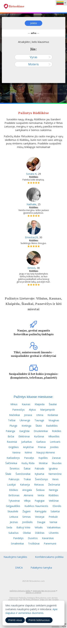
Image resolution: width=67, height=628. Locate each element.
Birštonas (13, 495)
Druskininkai (41, 431)
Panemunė (50, 543)
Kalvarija (25, 484)
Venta (41, 495)
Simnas (26, 516)
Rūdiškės (53, 495)
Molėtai (43, 463)
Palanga (10, 431)
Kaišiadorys (13, 457)
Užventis (54, 532)
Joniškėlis (27, 522)
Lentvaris (55, 441)
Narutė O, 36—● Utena (21, 95)
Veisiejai (39, 516)
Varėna (16, 452)
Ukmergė (25, 420)
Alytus (32, 409)
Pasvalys (29, 457)
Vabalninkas (54, 527)
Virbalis (39, 527)
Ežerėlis (57, 506)
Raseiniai (12, 441)
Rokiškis (56, 431)
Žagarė (27, 511)
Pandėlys (18, 538)
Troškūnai (33, 543)
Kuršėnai (39, 436)
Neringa (53, 490)
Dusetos (33, 538)
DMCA (19, 567)
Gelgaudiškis (13, 506)
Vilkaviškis (53, 436)
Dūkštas (39, 532)
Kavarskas (48, 538)
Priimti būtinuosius (39, 620)
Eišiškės (13, 490)
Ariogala (27, 490)
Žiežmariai (54, 484)
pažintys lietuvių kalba (20, 590)
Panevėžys (18, 409)
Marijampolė (47, 409)
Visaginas (53, 420)
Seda (9, 527)
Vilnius (14, 404)
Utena (39, 415)
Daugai (41, 522)
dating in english (33, 592)
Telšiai (11, 420)
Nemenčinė (55, 474)
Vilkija (27, 500)
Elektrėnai (24, 436)
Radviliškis (52, 425)
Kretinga (26, 425)
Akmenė (28, 495)
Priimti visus (15, 620)
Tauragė (39, 420)
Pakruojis (14, 479)
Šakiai (27, 468)
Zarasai (56, 457)
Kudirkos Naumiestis (36, 506)
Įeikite (33, 23)
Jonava (28, 415)
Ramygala (40, 511)
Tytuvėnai (14, 500)
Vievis (55, 479)
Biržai (11, 436)
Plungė (13, 425)
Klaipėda (39, 404)
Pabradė (39, 468)
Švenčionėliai (23, 474)
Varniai (53, 522)
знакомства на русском (44, 590)
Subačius (13, 532)
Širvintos (14, 468)
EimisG (31, 268)
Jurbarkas (26, 441)
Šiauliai (53, 404)
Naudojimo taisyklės (15, 557)
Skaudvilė (13, 511)
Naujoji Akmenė (45, 452)
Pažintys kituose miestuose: (33, 397)
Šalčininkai (11, 463)
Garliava (41, 441)
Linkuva (13, 516)
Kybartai (39, 474)
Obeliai (27, 532)
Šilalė (8, 474)
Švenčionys (41, 479)
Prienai (42, 447)
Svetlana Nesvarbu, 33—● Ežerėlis (45, 95)
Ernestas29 (31, 237)
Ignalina (53, 468)
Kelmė (28, 452)
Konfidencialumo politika (49, 557)
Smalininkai (17, 543)
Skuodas (57, 463)
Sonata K (31, 173)
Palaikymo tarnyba (41, 567)
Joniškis (54, 447)
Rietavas (39, 484)
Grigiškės (13, 447)
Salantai (55, 511)
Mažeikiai (14, 415)
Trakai (27, 479)
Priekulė (53, 516)
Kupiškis (43, 457)
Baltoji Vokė (23, 527)
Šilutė (39, 425)
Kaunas (26, 404)
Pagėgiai (39, 500)
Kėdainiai (53, 415)
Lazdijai (11, 484)
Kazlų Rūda (27, 463)
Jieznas (14, 522)
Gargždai (24, 431)
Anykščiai (28, 447)
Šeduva (40, 490)
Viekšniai (54, 500)
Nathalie (31, 204)
